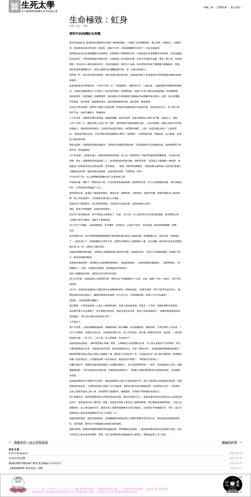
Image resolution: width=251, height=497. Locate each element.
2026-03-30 (235, 458)
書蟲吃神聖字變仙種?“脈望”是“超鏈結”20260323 (35, 463)
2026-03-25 (235, 463)
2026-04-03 (235, 453)
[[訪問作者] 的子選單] (228, 7)
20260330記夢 (17, 458)
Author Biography (18, 453)
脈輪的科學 (229, 442)
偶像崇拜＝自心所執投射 (31, 442)
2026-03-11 (236, 468)
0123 (77, 25)
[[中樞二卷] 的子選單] (214, 7)
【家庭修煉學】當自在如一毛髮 (26, 468)
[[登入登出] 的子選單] (241, 7)
